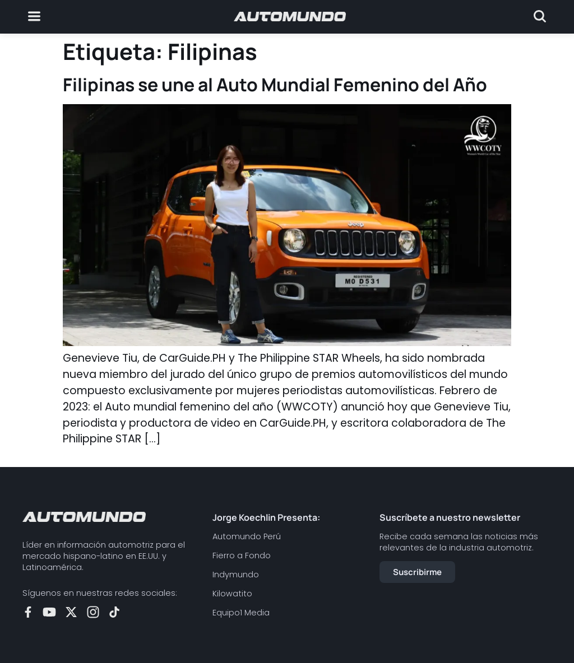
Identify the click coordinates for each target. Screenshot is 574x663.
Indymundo (235, 574)
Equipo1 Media (241, 612)
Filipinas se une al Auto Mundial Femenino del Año (275, 84)
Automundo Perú (246, 536)
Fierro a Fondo (241, 555)
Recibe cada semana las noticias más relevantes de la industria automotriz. (458, 542)
